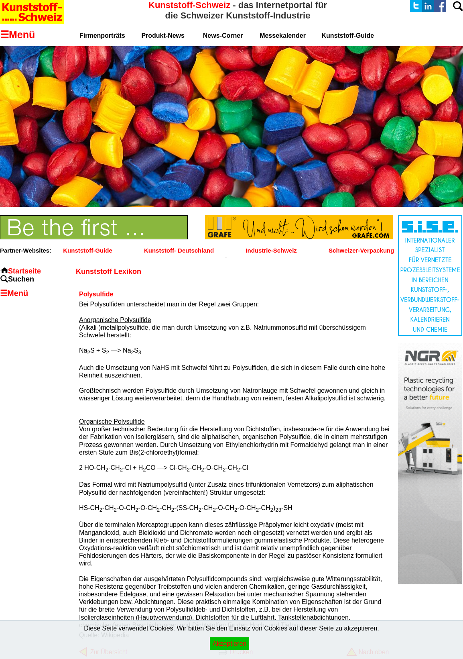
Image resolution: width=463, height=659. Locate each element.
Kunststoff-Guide (87, 250)
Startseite (24, 271)
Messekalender (283, 35)
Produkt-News (163, 35)
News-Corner (223, 35)
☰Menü (14, 293)
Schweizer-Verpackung (361, 250)
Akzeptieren (230, 643)
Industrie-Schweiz (271, 250)
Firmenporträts (102, 35)
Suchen (21, 279)
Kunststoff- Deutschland (179, 250)
